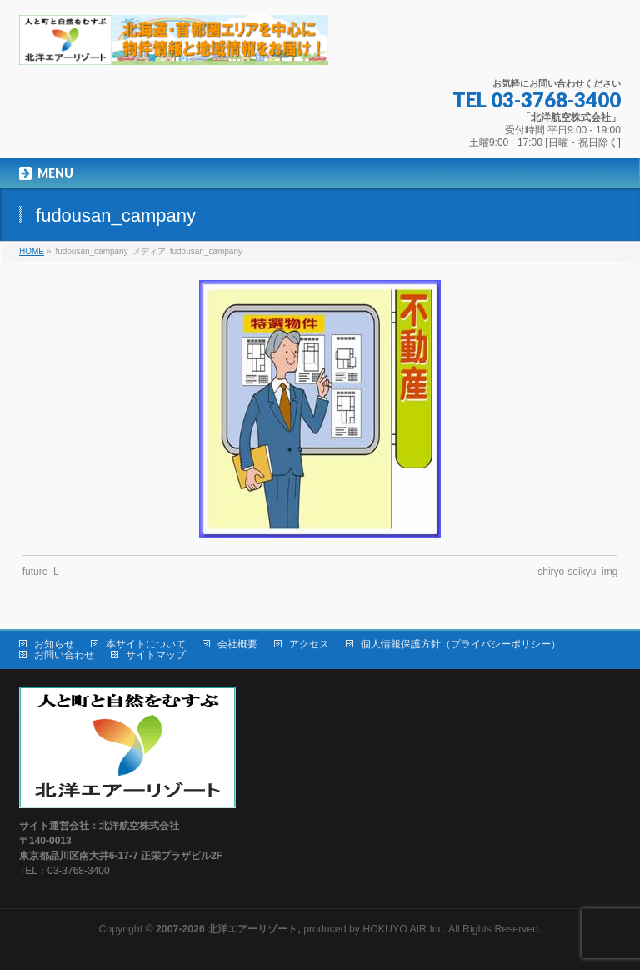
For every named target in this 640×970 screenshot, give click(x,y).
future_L (40, 572)
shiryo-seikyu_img (578, 572)
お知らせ (54, 644)
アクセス (309, 644)
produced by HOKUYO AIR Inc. (301, 929)
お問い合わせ (64, 655)
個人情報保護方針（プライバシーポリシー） (461, 644)
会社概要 (238, 644)
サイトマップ (156, 655)
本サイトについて (146, 644)
